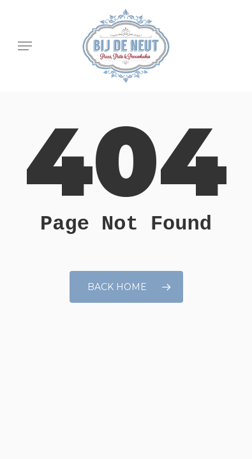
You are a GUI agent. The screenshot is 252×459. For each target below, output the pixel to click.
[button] (25, 46)
